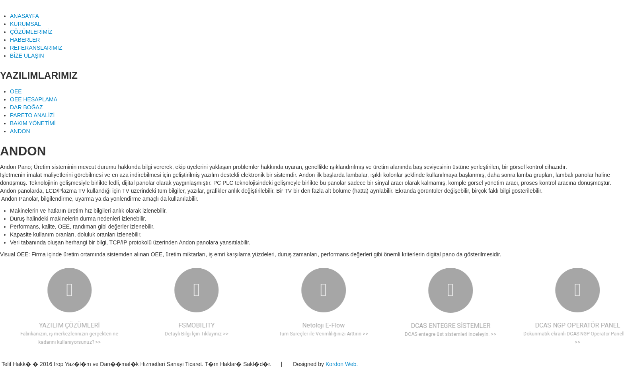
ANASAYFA (24, 16)
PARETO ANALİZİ (32, 115)
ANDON (20, 131)
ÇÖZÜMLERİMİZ (31, 32)
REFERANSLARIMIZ (36, 48)
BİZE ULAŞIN (27, 55)
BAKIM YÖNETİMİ (33, 123)
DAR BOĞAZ (26, 107)
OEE (16, 91)
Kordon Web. (342, 364)
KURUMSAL (25, 24)
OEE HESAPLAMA (33, 99)
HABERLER (25, 40)
